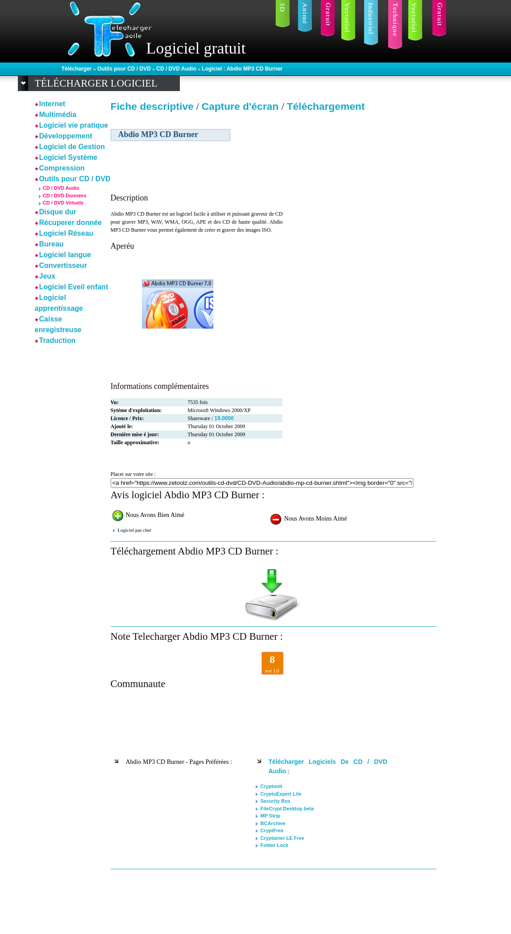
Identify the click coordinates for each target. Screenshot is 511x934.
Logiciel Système (68, 157)
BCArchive (273, 823)
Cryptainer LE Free (282, 838)
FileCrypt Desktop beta (287, 808)
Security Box (276, 801)
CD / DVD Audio (177, 69)
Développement (65, 136)
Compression (62, 168)
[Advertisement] (360, 178)
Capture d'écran (241, 106)
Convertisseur (63, 265)
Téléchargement (326, 106)
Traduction (57, 340)
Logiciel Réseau (66, 233)
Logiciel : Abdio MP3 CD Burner (242, 69)
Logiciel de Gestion (72, 146)
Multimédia (58, 114)
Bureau (51, 244)
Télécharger (77, 69)
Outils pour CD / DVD (124, 69)
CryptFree (272, 830)
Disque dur (58, 212)
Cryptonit (272, 786)
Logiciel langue (65, 255)
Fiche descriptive (152, 106)
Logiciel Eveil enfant (73, 287)
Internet (52, 104)
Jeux (47, 276)
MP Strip (270, 815)
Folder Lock (274, 845)
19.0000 (223, 418)
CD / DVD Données (65, 195)
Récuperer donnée (70, 222)
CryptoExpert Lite (281, 793)
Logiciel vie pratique (73, 125)
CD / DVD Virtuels (63, 202)
